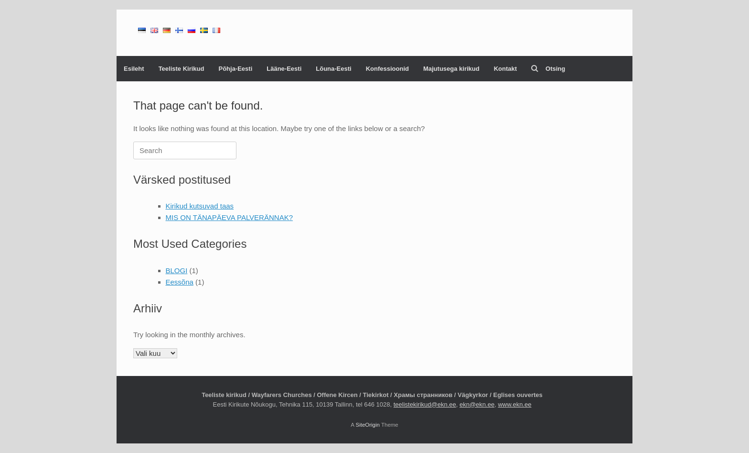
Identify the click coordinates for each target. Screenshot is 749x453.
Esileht (134, 68)
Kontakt (505, 68)
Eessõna (179, 282)
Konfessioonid (387, 68)
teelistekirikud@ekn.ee (425, 404)
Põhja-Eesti (235, 68)
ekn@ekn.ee (477, 404)
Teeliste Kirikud (181, 68)
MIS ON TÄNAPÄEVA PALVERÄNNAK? (229, 217)
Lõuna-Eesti (333, 68)
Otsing (548, 68)
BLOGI (177, 270)
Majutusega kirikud (451, 68)
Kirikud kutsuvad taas (200, 206)
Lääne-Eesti (284, 68)
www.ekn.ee (514, 404)
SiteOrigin (367, 425)
